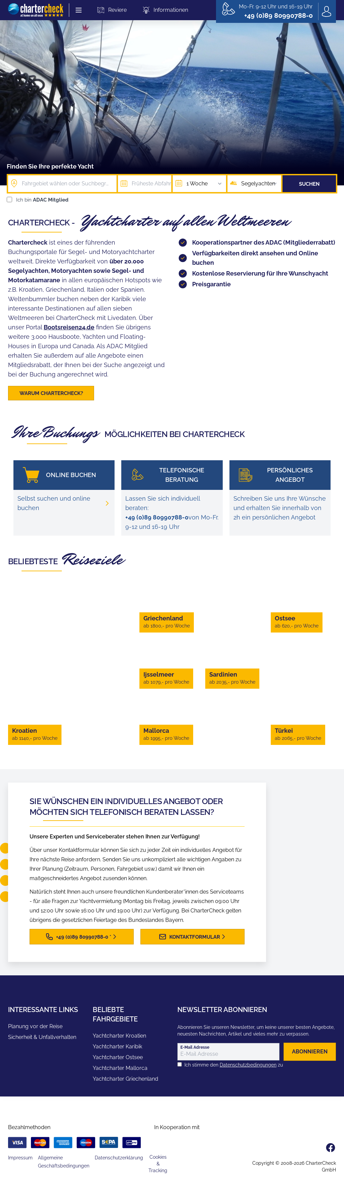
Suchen (309, 184)
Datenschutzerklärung (119, 1158)
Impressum (20, 1158)
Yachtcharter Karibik (117, 1047)
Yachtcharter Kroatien (119, 1037)
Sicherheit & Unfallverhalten (42, 1038)
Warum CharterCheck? (51, 393)
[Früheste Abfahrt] (144, 184)
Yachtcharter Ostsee (118, 1058)
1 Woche (204, 183)
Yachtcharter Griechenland (125, 1080)
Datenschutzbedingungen (248, 1066)
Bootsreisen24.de (69, 327)
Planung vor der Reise (35, 1027)
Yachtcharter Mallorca (120, 1069)
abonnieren (310, 1052)
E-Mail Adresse (194, 1048)
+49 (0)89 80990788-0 (156, 518)
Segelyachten (259, 183)
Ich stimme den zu (233, 1066)
